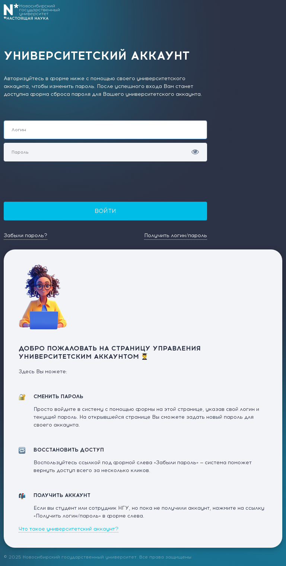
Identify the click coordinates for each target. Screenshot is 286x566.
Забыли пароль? (25, 235)
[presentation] (60, 179)
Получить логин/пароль (175, 235)
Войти (105, 210)
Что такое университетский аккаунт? (68, 529)
